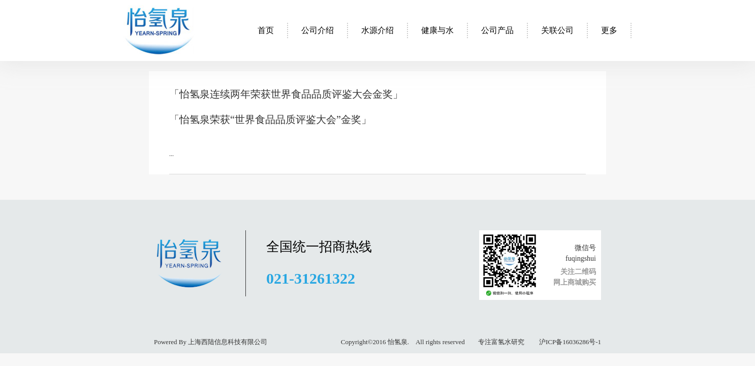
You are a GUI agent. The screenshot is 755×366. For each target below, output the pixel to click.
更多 (609, 30)
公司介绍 (317, 30)
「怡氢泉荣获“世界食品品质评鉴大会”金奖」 (270, 119)
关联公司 (557, 30)
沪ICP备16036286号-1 (569, 342)
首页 (266, 30)
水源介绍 (377, 30)
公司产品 (497, 30)
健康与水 (437, 30)
